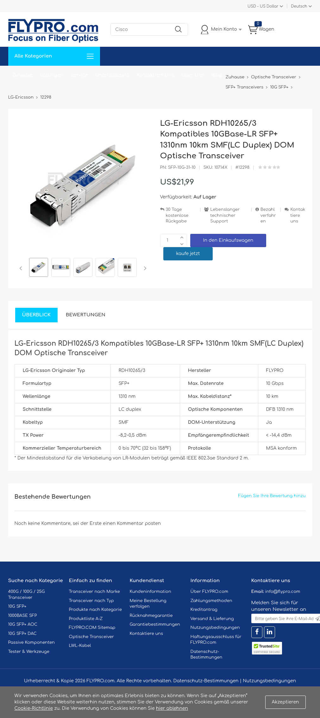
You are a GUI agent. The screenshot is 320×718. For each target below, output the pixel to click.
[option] (39, 268)
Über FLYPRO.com (210, 591)
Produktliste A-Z (86, 619)
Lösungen (51, 75)
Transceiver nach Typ (91, 601)
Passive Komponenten (31, 642)
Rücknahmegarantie (151, 615)
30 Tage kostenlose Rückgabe (177, 215)
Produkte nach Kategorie (95, 609)
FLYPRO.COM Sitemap (92, 627)
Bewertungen (85, 315)
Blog (216, 75)
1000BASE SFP (22, 615)
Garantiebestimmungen (155, 624)
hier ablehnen (172, 708)
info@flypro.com (282, 591)
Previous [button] (22, 268)
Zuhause (22, 75)
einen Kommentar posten (132, 523)
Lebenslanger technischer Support (225, 215)
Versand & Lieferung (212, 619)
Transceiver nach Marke (94, 591)
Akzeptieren (285, 702)
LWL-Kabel (80, 645)
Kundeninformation (150, 591)
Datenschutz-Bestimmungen (205, 680)
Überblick (36, 315)
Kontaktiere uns (297, 215)
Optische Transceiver (91, 637)
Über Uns (192, 75)
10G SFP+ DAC (22, 633)
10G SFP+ (17, 606)
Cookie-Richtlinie (34, 708)
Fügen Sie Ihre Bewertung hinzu (272, 496)
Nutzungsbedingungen (215, 627)
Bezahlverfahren (268, 215)
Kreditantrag (204, 609)
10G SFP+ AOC (22, 624)
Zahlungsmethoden (211, 601)
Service (79, 75)
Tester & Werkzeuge (28, 651)
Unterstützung (112, 75)
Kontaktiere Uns (155, 75)
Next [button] (143, 268)
